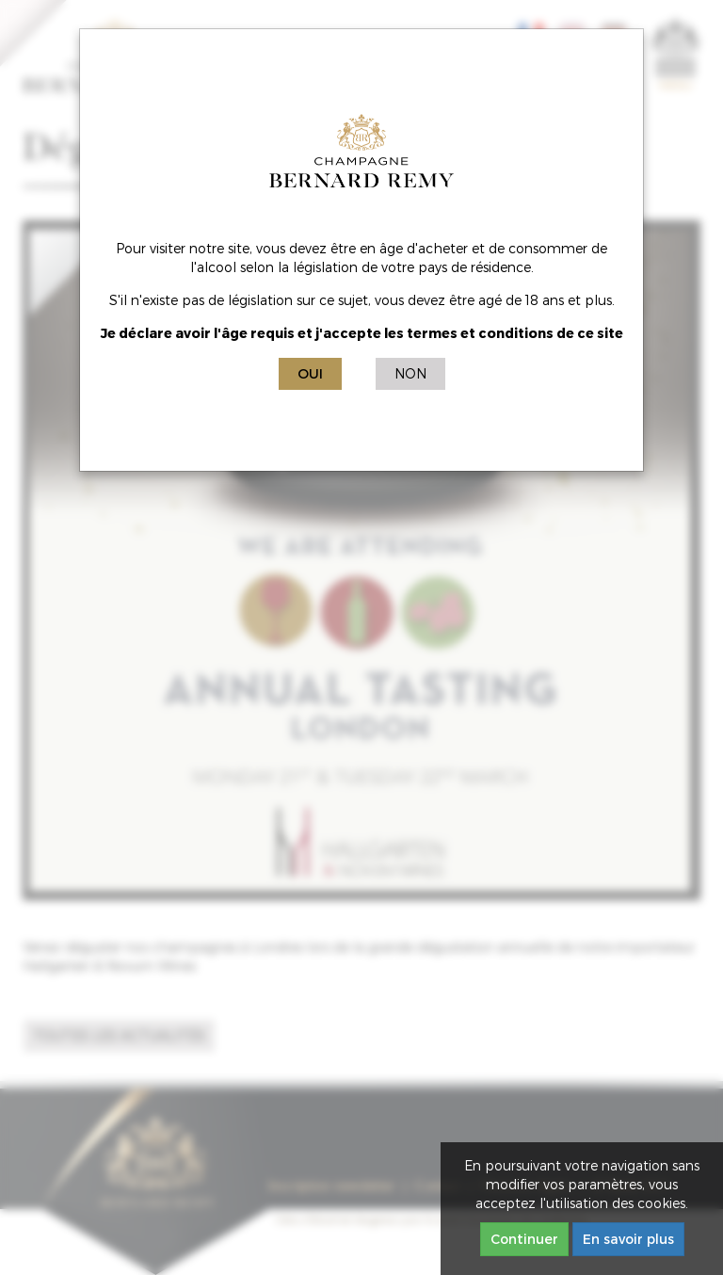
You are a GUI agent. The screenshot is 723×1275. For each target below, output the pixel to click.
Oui (310, 373)
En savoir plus (628, 1239)
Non (410, 373)
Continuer (524, 1239)
